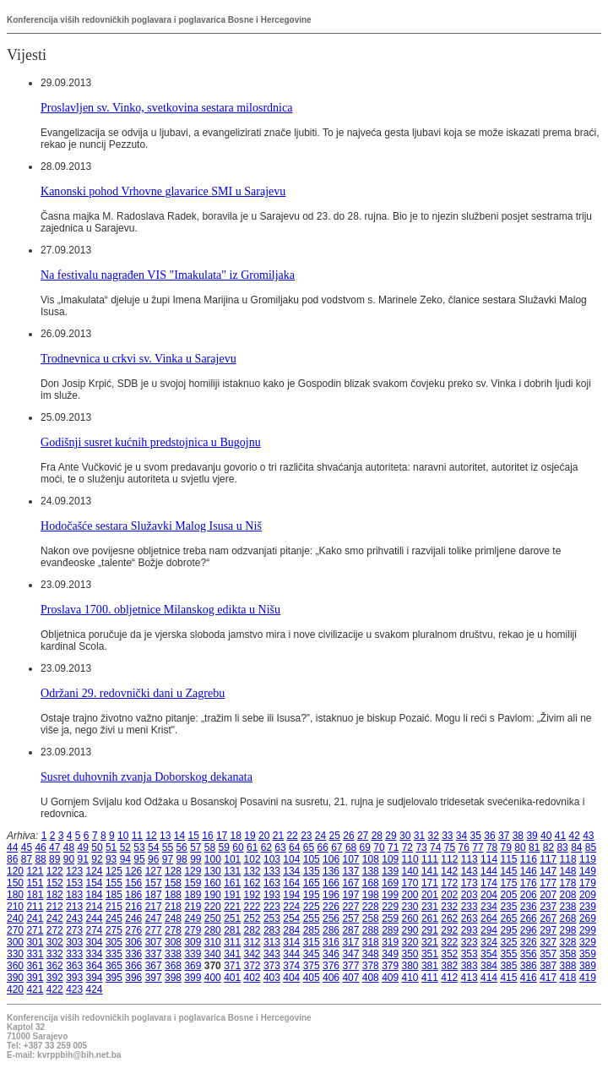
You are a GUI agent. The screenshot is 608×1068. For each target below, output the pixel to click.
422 (54, 989)
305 (114, 942)
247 (153, 918)
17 (221, 836)
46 (40, 847)
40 (545, 836)
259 (390, 918)
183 (74, 895)
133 (271, 871)
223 (271, 907)
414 (488, 978)
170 (410, 883)
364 (94, 966)
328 (568, 942)
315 (311, 942)
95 (138, 859)
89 (54, 859)
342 (252, 954)
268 (568, 918)
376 (331, 966)
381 (429, 966)
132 (252, 871)
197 (350, 895)
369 (192, 966)
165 (311, 883)
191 (232, 895)
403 (271, 978)
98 (181, 859)
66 (322, 847)
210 (15, 907)
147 (548, 871)
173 (469, 883)
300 (15, 942)
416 (528, 978)
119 (587, 859)
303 (74, 942)
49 (83, 847)
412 (449, 978)
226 (331, 907)
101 (232, 859)
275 (114, 930)
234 (488, 907)
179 (587, 883)
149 (587, 871)
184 (94, 895)
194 (291, 895)
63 (279, 847)
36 (489, 836)
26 (348, 836)
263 (469, 918)
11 (137, 836)
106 (331, 859)
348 (370, 954)
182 (54, 895)
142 (449, 871)
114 (488, 859)
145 (508, 871)
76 (464, 847)
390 (15, 978)
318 (370, 942)
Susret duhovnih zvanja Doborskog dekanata (146, 776)
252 (252, 918)
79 (506, 847)
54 (153, 847)
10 (122, 836)
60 (237, 847)
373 (271, 966)
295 (508, 930)
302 (54, 942)
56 (181, 847)
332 (54, 954)
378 (370, 966)
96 (153, 859)
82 (548, 847)
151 (34, 883)
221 (232, 907)
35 (475, 836)
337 (153, 954)
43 (588, 836)
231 (429, 907)
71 (393, 847)
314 (291, 942)
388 (568, 966)
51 (111, 847)
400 (212, 978)
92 (96, 859)
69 (365, 847)
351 (429, 954)
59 (224, 847)
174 (488, 883)
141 (429, 871)
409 (390, 978)
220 (212, 907)
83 (561, 847)
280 (212, 930)
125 (114, 871)
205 (508, 895)
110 (410, 859)
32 (432, 836)
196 (331, 895)
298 (568, 930)
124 (94, 871)
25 (334, 836)
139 (390, 871)
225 (311, 907)
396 (133, 978)
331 (34, 954)
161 (232, 883)
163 (271, 883)
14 (179, 836)
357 (548, 954)
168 (370, 883)
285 (311, 930)
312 (252, 942)
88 (40, 859)
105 (311, 859)
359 (587, 954)
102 (252, 859)
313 (271, 942)
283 (271, 930)
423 (74, 989)
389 (587, 966)
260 (410, 918)
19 (249, 836)
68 (350, 847)
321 (429, 942)
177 (548, 883)
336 (133, 954)
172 (449, 883)
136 (331, 871)
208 (568, 895)
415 (508, 978)
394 (94, 978)
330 (15, 954)
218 (173, 907)
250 (212, 918)
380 (410, 966)
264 (488, 918)
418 (568, 978)
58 (209, 847)
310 (212, 942)
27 (362, 836)
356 (528, 954)
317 (350, 942)
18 (236, 836)
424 (94, 989)
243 (74, 918)
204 (488, 895)
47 (54, 847)
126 (133, 871)
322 (449, 942)
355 (508, 954)
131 (232, 871)
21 (278, 836)
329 (587, 942)
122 (54, 871)
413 (469, 978)
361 (34, 966)
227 (350, 907)
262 (449, 918)
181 (34, 895)
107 (350, 859)
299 (587, 930)
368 (173, 966)
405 (311, 978)
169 (390, 883)
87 (26, 859)
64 (294, 847)
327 (548, 942)
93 (111, 859)
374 (291, 966)
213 (74, 907)
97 (167, 859)
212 (54, 907)
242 (54, 918)
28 (377, 836)
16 (207, 836)
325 (508, 942)
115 (508, 859)
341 (232, 954)
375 (311, 966)
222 (252, 907)
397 (153, 978)
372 (252, 966)
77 (477, 847)
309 (192, 942)
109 (390, 859)
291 (429, 930)
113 (469, 859)
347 (350, 954)
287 (350, 930)
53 (138, 847)
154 (94, 883)
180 (15, 895)
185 (114, 895)
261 (429, 918)
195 (311, 895)
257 (350, 918)
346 (331, 954)
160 (212, 883)
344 (291, 954)
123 (74, 871)
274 (94, 930)
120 (15, 871)
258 (370, 918)
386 (528, 966)
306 (133, 942)
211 (34, 907)
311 (232, 942)
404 (291, 978)
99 (195, 859)
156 (133, 883)
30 (404, 836)
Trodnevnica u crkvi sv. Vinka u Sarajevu (138, 358)
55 (167, 847)
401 (232, 978)
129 (192, 871)
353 (469, 954)
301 (34, 942)
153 (74, 883)
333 (74, 954)
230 (410, 907)
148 (568, 871)
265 (508, 918)
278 (173, 930)
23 (306, 836)
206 (528, 895)
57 (195, 847)
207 (548, 895)
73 (420, 847)
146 (528, 871)
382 (449, 966)
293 (469, 930)
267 (548, 918)
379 (390, 966)
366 (133, 966)
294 (488, 930)
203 (469, 895)
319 (390, 942)
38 (518, 836)
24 (320, 836)
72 (407, 847)
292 (449, 930)
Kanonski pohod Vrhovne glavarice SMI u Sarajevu (163, 191)
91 (83, 859)
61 (252, 847)
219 (192, 907)
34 (461, 836)
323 (469, 942)
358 (568, 954)
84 (576, 847)
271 (34, 930)
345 (311, 954)
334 (94, 954)
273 (74, 930)
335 (114, 954)
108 (370, 859)
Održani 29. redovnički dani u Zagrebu (133, 693)
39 (531, 836)
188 (173, 895)
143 (469, 871)
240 (15, 918)
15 (193, 836)
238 (568, 907)
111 (429, 859)
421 (34, 989)
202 (449, 895)
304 (94, 942)
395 (114, 978)
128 (173, 871)
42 (573, 836)
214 (94, 907)
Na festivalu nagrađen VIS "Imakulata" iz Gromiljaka (168, 274)
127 (153, 871)
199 (390, 895)
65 (308, 847)
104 (291, 859)
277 (153, 930)
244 (94, 918)
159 (192, 883)
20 (263, 836)
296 (528, 930)
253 (271, 918)
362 (54, 966)
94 (125, 859)
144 (488, 871)
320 (410, 942)
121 (34, 871)
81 (534, 847)
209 (587, 895)
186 (133, 895)
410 (410, 978)
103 (271, 859)
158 (173, 883)
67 (336, 847)
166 (331, 883)
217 (153, 907)
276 (133, 930)
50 (96, 847)
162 (252, 883)
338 (173, 954)
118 (568, 859)
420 (15, 989)
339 (192, 954)
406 (331, 978)
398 (173, 978)
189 (192, 895)
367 (153, 966)
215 (114, 907)
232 (449, 907)
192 (252, 895)
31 (419, 836)
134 (291, 871)
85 (590, 847)
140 (410, 871)
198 (370, 895)
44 (12, 847)
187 (153, 895)
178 (568, 883)
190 (212, 895)
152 (54, 883)
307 (153, 942)
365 (114, 966)
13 (165, 836)
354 (488, 954)
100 (212, 859)
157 (153, 883)
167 (350, 883)
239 (587, 907)
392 (54, 978)
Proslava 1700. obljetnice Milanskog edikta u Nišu (160, 609)
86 (12, 859)
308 (173, 942)
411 (429, 978)
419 (587, 978)
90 (68, 859)
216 (133, 907)
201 (429, 895)
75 (449, 847)
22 (291, 836)
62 (266, 847)
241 (34, 918)
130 (212, 871)
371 (232, 966)
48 (68, 847)
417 (548, 978)
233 (469, 907)
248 (173, 918)
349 (390, 954)
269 (587, 918)
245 (114, 918)
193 (271, 895)
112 (449, 859)
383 (469, 966)
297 (548, 930)
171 (429, 883)
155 (114, 883)
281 (232, 930)
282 (252, 930)
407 (350, 978)
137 (350, 871)
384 (488, 966)
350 (410, 954)
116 (528, 859)
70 (378, 847)
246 (133, 918)
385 (508, 966)
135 (311, 871)
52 (125, 847)
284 (291, 930)
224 (291, 907)
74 (435, 847)
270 (15, 930)
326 (528, 942)
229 (390, 907)
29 (390, 836)
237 (548, 907)
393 (74, 978)
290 (410, 930)
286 (331, 930)
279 (192, 930)
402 (252, 978)
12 (150, 836)
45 (26, 847)
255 (311, 918)
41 (560, 836)
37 (503, 836)
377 (350, 966)
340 (212, 954)
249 (192, 918)
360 (15, 966)
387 (548, 966)
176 (528, 883)
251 (232, 918)
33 (447, 836)
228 (370, 907)
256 (331, 918)
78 (491, 847)
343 (271, 954)
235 (508, 907)
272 (54, 930)
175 (508, 883)
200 (410, 895)
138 (370, 871)
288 (370, 930)
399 (192, 978)
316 (331, 942)
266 (528, 918)
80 (519, 847)
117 (548, 859)
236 (528, 907)
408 (370, 978)
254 (291, 918)
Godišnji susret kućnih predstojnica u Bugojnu (151, 442)
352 (449, 954)
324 (488, 942)
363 (74, 966)
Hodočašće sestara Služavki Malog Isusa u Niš (151, 525)
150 (15, 883)
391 (34, 978)
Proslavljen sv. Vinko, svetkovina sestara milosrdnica (166, 107)
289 (390, 930)
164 (291, 883)
